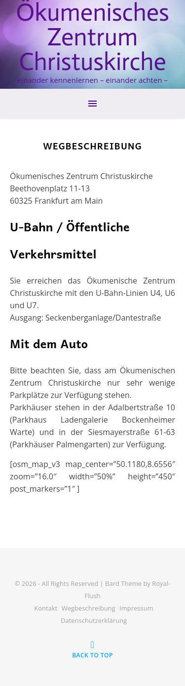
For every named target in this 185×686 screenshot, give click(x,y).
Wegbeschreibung (88, 608)
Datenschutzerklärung (94, 620)
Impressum (136, 608)
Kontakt (45, 608)
